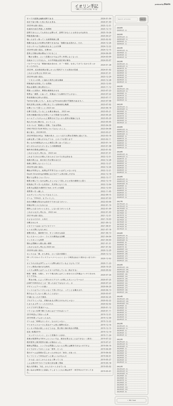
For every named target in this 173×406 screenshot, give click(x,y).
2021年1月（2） (121, 123)
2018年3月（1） (121, 195)
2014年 (119, 296)
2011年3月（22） (122, 389)
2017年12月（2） (122, 204)
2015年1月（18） (122, 292)
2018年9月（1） (121, 186)
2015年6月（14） (122, 281)
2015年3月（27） (122, 288)
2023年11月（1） (122, 66)
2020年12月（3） (122, 129)
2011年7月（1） (121, 380)
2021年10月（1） (122, 109)
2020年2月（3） (121, 145)
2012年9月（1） (121, 349)
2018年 (119, 177)
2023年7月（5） (121, 69)
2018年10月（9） (122, 184)
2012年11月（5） (122, 344)
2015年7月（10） (122, 279)
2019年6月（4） (121, 161)
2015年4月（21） (122, 285)
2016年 (119, 233)
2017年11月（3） (122, 206)
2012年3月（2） (121, 360)
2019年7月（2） (121, 159)
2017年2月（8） (121, 227)
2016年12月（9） (122, 236)
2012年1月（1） (121, 362)
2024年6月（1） (121, 53)
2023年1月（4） (121, 82)
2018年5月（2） (121, 190)
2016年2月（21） (122, 258)
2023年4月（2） (121, 75)
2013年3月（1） (121, 333)
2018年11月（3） (122, 181)
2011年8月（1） (121, 378)
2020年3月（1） (121, 143)
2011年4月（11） (122, 387)
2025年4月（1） (121, 42)
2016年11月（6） (122, 238)
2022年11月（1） (122, 91)
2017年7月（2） (121, 215)
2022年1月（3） (121, 100)
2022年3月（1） (121, 98)
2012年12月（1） (122, 342)
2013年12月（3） (122, 326)
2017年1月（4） (121, 229)
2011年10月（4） (122, 374)
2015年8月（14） (122, 276)
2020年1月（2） (121, 148)
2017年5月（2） (121, 220)
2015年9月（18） (122, 274)
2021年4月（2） (121, 121)
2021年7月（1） (121, 116)
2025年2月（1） (121, 44)
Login (3, 2)
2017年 (119, 201)
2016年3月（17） (122, 256)
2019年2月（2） (121, 170)
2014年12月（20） (122, 299)
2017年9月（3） (121, 211)
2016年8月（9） (121, 245)
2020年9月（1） (121, 136)
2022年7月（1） (121, 96)
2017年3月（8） (121, 224)
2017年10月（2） (122, 209)
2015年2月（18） (122, 290)
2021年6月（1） (121, 118)
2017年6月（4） (121, 218)
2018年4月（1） (121, 193)
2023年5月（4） (121, 73)
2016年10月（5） (122, 240)
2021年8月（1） (121, 114)
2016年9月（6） (121, 243)
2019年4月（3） (121, 166)
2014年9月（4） (121, 306)
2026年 (119, 28)
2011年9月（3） (121, 376)
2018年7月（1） (121, 188)
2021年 (119, 104)
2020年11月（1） (122, 132)
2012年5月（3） (121, 356)
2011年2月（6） (121, 392)
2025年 (119, 34)
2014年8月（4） (121, 308)
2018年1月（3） (121, 197)
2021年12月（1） (122, 107)
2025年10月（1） (122, 39)
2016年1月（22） (122, 261)
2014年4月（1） (121, 313)
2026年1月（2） (121, 30)
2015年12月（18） (122, 267)
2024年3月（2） (121, 55)
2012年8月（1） (121, 351)
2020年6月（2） (121, 141)
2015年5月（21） (122, 283)
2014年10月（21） (122, 303)
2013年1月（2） (121, 335)
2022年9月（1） (121, 93)
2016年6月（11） (122, 249)
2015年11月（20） (122, 270)
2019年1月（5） (121, 172)
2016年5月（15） (122, 252)
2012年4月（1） (121, 358)
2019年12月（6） (122, 154)
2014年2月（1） (121, 317)
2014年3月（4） (121, 315)
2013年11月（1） (122, 328)
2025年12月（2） (122, 37)
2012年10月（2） (122, 346)
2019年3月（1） (121, 168)
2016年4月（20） (122, 254)
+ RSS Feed (131, 400)
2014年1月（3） (121, 319)
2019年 (119, 152)
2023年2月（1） (121, 80)
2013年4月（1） (121, 331)
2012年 (119, 339)
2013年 (119, 324)
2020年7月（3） (121, 139)
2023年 (119, 61)
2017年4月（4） (121, 222)
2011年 (119, 366)
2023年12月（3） (122, 64)
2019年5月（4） (121, 163)
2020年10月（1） (122, 134)
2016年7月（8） (121, 247)
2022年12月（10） (122, 89)
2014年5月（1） (121, 310)
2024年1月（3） (121, 57)
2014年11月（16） (122, 301)
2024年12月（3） (122, 50)
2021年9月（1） (121, 111)
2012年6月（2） (121, 353)
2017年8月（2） (121, 213)
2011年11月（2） (122, 371)
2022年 (119, 86)
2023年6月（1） (121, 71)
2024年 (119, 48)
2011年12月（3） (122, 369)
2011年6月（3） (121, 383)
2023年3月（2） (121, 78)
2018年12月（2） (122, 179)
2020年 (119, 127)
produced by (162, 4)
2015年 (119, 265)
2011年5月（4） (121, 385)
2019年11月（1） (122, 157)
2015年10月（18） (122, 272)
